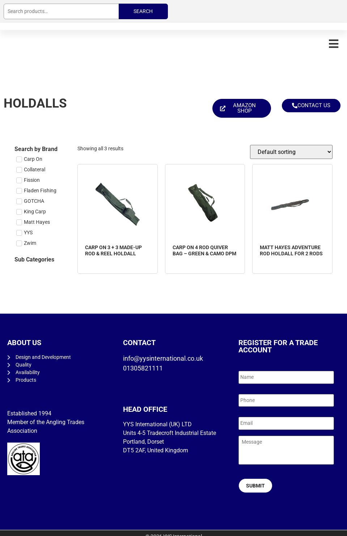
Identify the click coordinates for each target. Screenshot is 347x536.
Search (143, 11)
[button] (333, 43)
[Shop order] (291, 152)
